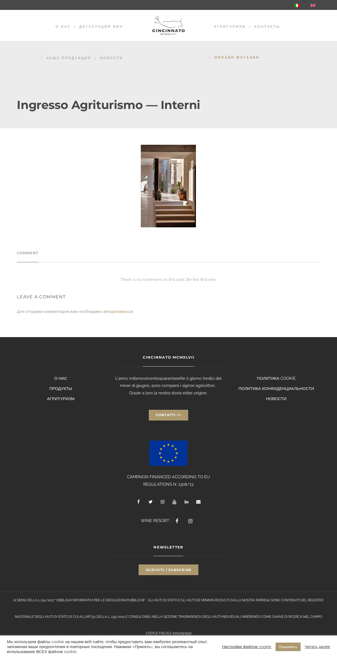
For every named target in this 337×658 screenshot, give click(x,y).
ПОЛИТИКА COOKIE (276, 378)
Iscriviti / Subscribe (168, 570)
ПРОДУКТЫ (60, 388)
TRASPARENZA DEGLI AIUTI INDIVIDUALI (209, 617)
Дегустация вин (101, 26)
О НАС (63, 26)
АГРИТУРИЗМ (230, 26)
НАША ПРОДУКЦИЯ (68, 58)
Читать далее (317, 646)
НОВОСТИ (111, 58)
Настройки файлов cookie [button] (246, 646)
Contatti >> (168, 415)
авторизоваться (118, 311)
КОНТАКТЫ (267, 26)
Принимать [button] (288, 647)
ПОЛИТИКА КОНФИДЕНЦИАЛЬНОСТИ (276, 388)
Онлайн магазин (237, 57)
